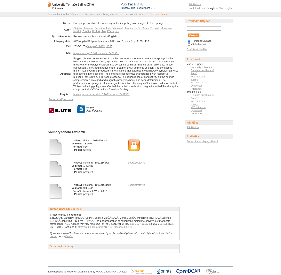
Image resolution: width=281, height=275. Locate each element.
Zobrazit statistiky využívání (202, 141)
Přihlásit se (195, 4)
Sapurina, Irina (102, 28)
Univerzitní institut (134, 14)
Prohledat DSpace (200, 40)
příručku (68, 236)
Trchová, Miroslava (161, 28)
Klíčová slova (198, 82)
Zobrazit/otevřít (136, 162)
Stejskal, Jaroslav (83, 28)
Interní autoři (198, 76)
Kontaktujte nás (197, 8)
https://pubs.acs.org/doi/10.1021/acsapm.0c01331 (101, 94)
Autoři (194, 73)
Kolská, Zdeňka (82, 31)
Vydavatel (196, 85)
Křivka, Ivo (113, 31)
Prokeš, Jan (99, 31)
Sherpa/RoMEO (96, 46)
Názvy (194, 79)
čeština (220, 8)
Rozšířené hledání (197, 49)
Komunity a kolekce (202, 67)
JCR (108, 46)
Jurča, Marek (141, 28)
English (229, 8)
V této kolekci (197, 44)
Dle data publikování (202, 70)
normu (53, 236)
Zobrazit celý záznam (61, 99)
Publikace (196, 88)
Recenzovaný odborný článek (101, 14)
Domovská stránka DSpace (63, 14)
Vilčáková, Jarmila (122, 28)
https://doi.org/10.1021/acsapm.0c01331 (96, 53)
